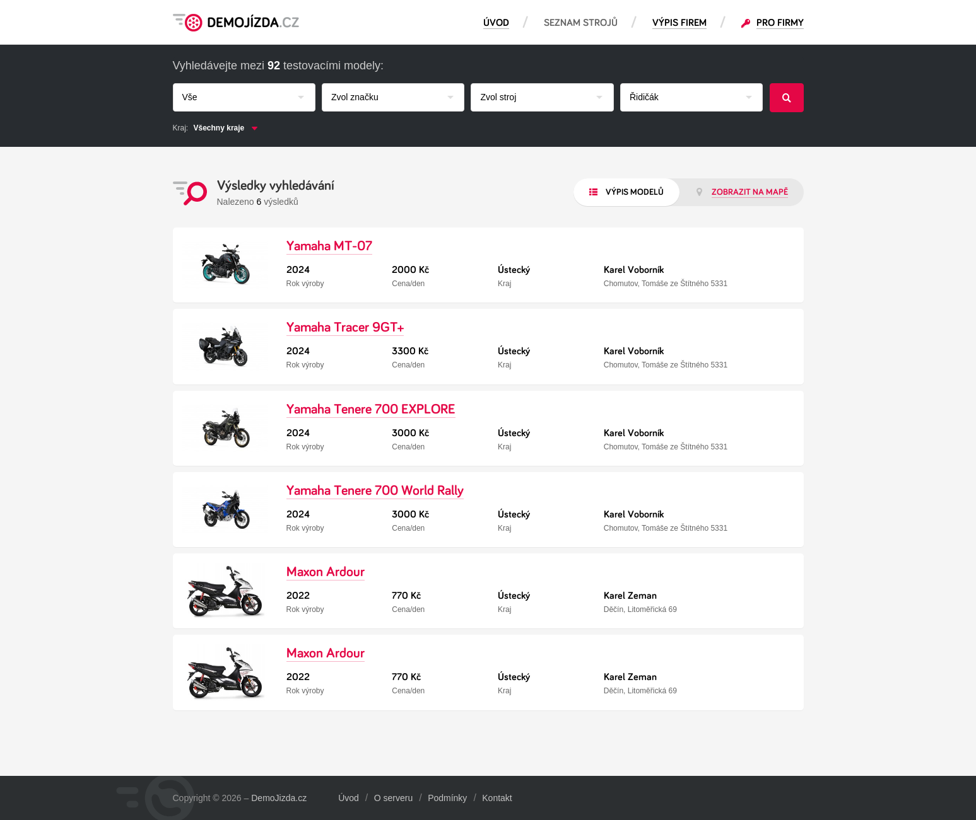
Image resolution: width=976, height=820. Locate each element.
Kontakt (497, 798)
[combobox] (244, 97)
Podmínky (447, 798)
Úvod (348, 798)
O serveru (393, 798)
